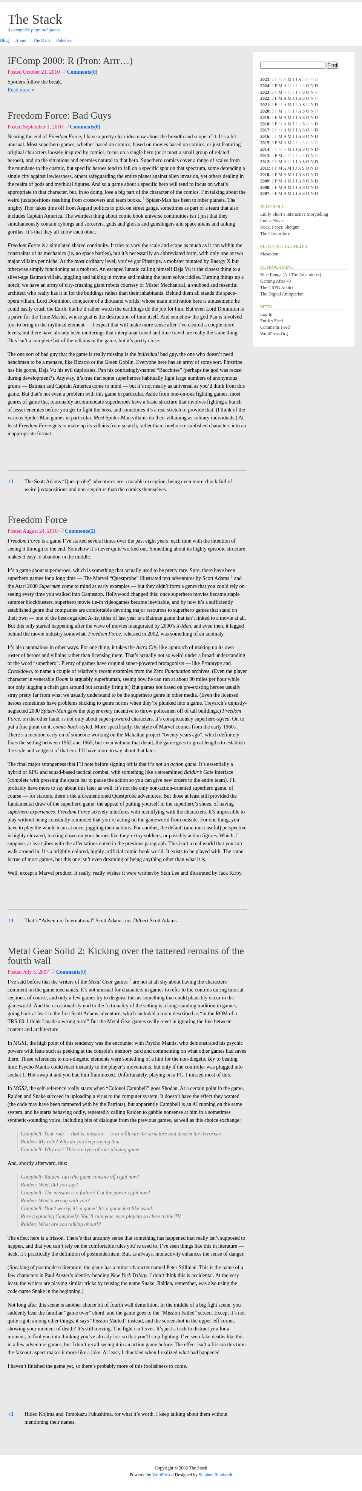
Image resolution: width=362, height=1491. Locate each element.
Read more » (21, 90)
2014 (264, 149)
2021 (264, 104)
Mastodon (269, 254)
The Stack (35, 19)
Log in (266, 314)
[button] (144, 200)
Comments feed (275, 327)
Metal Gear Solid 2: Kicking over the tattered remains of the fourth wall (126, 955)
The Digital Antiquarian (282, 294)
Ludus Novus (272, 220)
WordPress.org (274, 333)
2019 (264, 117)
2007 (264, 193)
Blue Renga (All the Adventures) (290, 274)
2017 (264, 130)
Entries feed (271, 320)
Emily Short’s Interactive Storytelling (294, 214)
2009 (264, 181)
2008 (264, 187)
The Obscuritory (275, 233)
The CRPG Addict (276, 287)
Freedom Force (37, 519)
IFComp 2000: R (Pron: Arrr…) (70, 60)
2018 (264, 124)
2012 (264, 161)
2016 (264, 136)
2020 (264, 111)
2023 (264, 92)
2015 (264, 142)
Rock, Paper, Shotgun (279, 227)
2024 (264, 85)
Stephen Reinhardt (215, 1474)
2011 (264, 168)
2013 (264, 155)
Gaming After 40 (275, 281)
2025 (264, 79)
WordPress (162, 1474)
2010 (264, 174)
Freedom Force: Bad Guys (59, 115)
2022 (264, 98)
